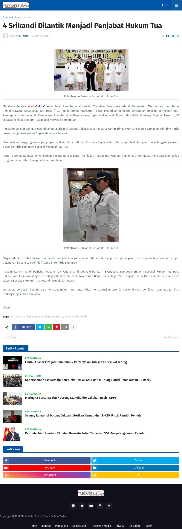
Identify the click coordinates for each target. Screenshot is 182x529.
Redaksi (46, 526)
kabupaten (33, 316)
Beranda (8, 17)
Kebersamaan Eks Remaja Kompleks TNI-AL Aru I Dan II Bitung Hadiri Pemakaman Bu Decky (88, 380)
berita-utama (23, 17)
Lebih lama (170, 337)
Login (149, 526)
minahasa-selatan (52, 316)
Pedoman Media (101, 526)
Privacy (120, 526)
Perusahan (61, 526)
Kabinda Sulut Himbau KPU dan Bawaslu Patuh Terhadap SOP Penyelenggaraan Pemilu (85, 433)
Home (33, 526)
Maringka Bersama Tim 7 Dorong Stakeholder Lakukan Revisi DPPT (71, 397)
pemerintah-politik (76, 316)
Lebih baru (11, 337)
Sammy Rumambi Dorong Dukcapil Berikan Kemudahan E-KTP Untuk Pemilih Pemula (83, 415)
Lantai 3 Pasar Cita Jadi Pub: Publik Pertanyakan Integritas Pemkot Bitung (76, 362)
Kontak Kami (79, 526)
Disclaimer (135, 526)
